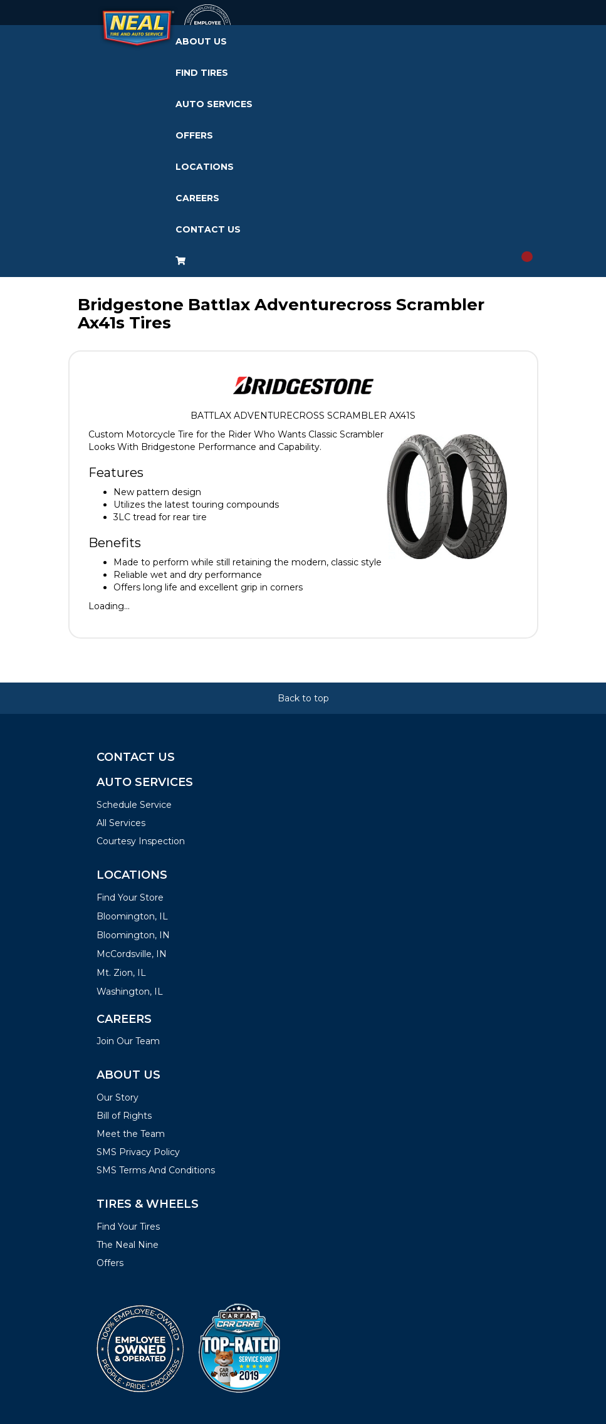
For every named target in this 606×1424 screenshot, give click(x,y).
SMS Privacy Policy (138, 1152)
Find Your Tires (128, 1226)
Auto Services (214, 104)
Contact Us (208, 229)
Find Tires (201, 72)
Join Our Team (128, 1041)
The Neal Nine (128, 1244)
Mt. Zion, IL (121, 972)
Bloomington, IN (133, 935)
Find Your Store (130, 897)
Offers (194, 135)
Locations (204, 166)
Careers (197, 198)
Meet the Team (131, 1133)
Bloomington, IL (132, 916)
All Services (121, 823)
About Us (201, 41)
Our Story (117, 1097)
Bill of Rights (124, 1115)
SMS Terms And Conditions (156, 1170)
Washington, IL (130, 991)
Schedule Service (134, 804)
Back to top (303, 698)
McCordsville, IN (132, 954)
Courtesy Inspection (141, 841)
